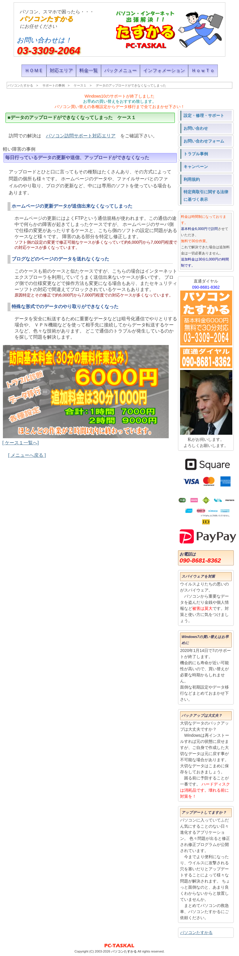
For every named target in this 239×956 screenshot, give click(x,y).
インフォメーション (164, 70)
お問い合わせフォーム (204, 141)
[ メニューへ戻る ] (27, 455)
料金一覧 (88, 70)
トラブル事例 (196, 153)
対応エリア (61, 70)
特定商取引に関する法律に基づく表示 (206, 195)
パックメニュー (120, 70)
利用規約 (192, 179)
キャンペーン (196, 166)
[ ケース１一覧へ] (20, 442)
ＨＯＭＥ (34, 70)
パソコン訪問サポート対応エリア (81, 135)
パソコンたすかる (46, 18)
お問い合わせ (196, 128)
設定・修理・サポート (204, 115)
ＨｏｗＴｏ (203, 70)
